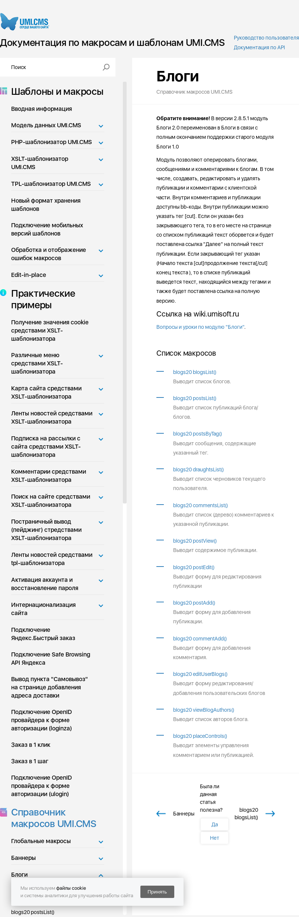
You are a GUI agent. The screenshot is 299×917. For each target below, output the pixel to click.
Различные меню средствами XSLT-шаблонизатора (37, 363)
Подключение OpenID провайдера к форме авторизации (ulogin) (41, 786)
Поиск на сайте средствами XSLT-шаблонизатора (50, 500)
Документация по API (259, 47)
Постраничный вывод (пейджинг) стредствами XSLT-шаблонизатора (46, 530)
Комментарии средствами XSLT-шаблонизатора (48, 475)
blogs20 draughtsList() (198, 469)
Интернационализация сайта (43, 609)
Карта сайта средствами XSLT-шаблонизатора (46, 392)
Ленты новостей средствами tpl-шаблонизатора (51, 559)
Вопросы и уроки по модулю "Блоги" (200, 327)
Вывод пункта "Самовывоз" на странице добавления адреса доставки (49, 687)
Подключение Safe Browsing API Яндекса (50, 658)
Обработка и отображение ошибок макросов (48, 254)
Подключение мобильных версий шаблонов (47, 229)
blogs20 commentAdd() (200, 639)
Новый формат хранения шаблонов (45, 204)
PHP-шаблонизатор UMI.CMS (51, 142)
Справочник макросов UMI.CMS (51, 817)
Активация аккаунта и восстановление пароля (44, 584)
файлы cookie (71, 888)
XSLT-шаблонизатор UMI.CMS (39, 163)
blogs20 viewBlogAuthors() (203, 710)
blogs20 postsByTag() (197, 434)
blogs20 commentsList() (200, 505)
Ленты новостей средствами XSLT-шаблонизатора (51, 417)
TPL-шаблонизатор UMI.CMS (51, 183)
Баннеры (23, 857)
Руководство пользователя (266, 38)
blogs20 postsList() (194, 398)
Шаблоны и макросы (55, 91)
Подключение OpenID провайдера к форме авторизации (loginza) (41, 720)
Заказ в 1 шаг (29, 761)
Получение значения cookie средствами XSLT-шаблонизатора (50, 330)
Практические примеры (41, 299)
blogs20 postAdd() (194, 603)
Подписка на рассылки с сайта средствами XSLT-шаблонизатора (46, 446)
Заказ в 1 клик (30, 744)
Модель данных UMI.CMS (46, 125)
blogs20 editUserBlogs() (200, 674)
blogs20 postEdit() (193, 567)
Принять (157, 892)
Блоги (19, 874)
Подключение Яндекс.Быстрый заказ (43, 634)
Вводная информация (41, 108)
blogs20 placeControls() (200, 736)
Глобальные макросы (41, 841)
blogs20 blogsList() (194, 372)
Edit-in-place (28, 274)
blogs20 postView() (195, 541)
